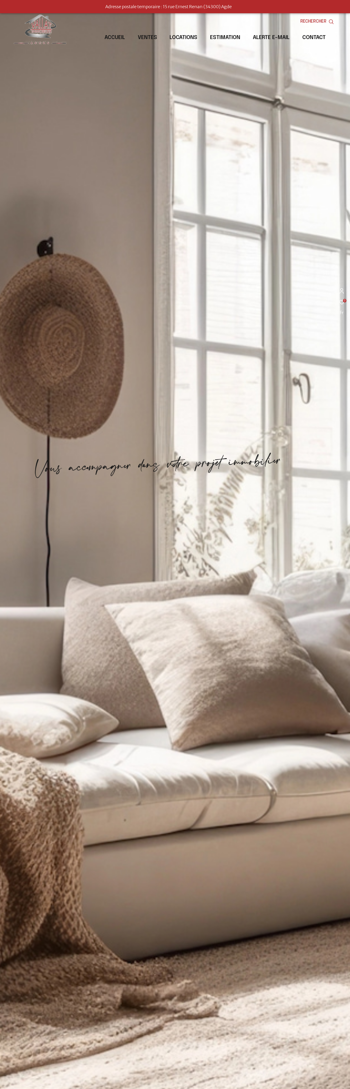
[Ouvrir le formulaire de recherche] (328, 21)
